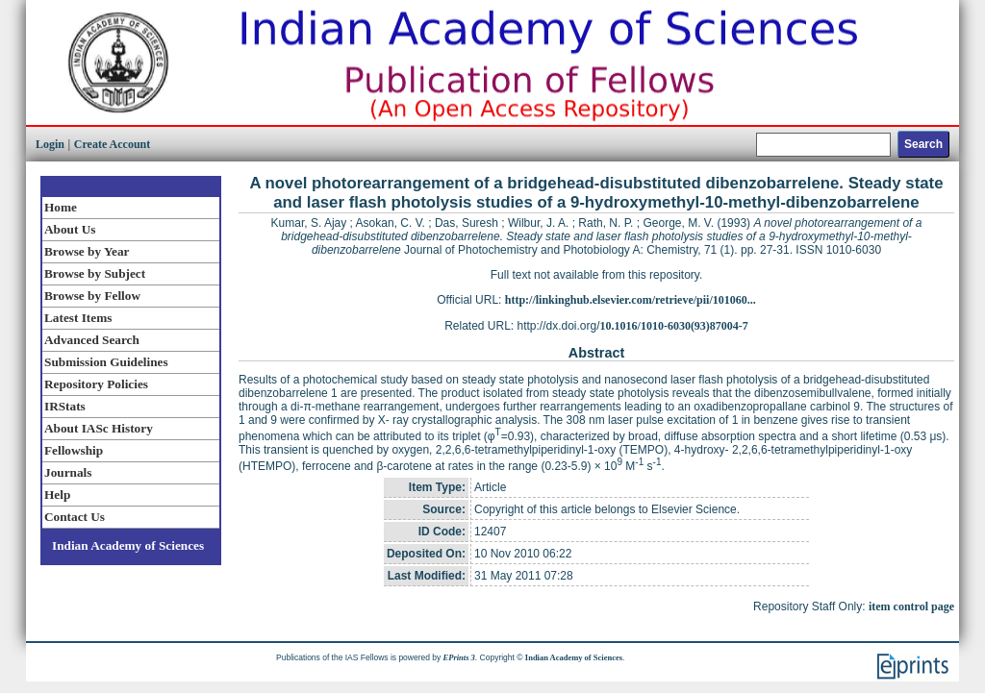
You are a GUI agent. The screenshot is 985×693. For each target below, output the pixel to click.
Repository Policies (96, 384)
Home (60, 207)
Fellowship (73, 450)
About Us (69, 229)
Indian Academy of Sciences (128, 545)
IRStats (65, 406)
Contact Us (74, 516)
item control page (911, 606)
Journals (67, 472)
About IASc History (98, 428)
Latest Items (78, 317)
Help (57, 494)
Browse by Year (86, 251)
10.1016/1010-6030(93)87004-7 (674, 326)
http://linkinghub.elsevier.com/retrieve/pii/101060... (630, 300)
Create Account (112, 144)
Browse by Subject (94, 273)
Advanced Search (91, 340)
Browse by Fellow (92, 295)
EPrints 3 (459, 657)
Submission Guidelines (106, 362)
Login (50, 144)
